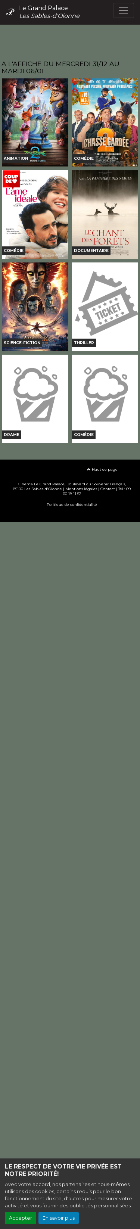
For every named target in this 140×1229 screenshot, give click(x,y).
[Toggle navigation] (123, 10)
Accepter (20, 1218)
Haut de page (102, 469)
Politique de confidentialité (72, 504)
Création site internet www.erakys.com (70, 515)
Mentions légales (81, 488)
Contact (107, 488)
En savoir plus (59, 1218)
